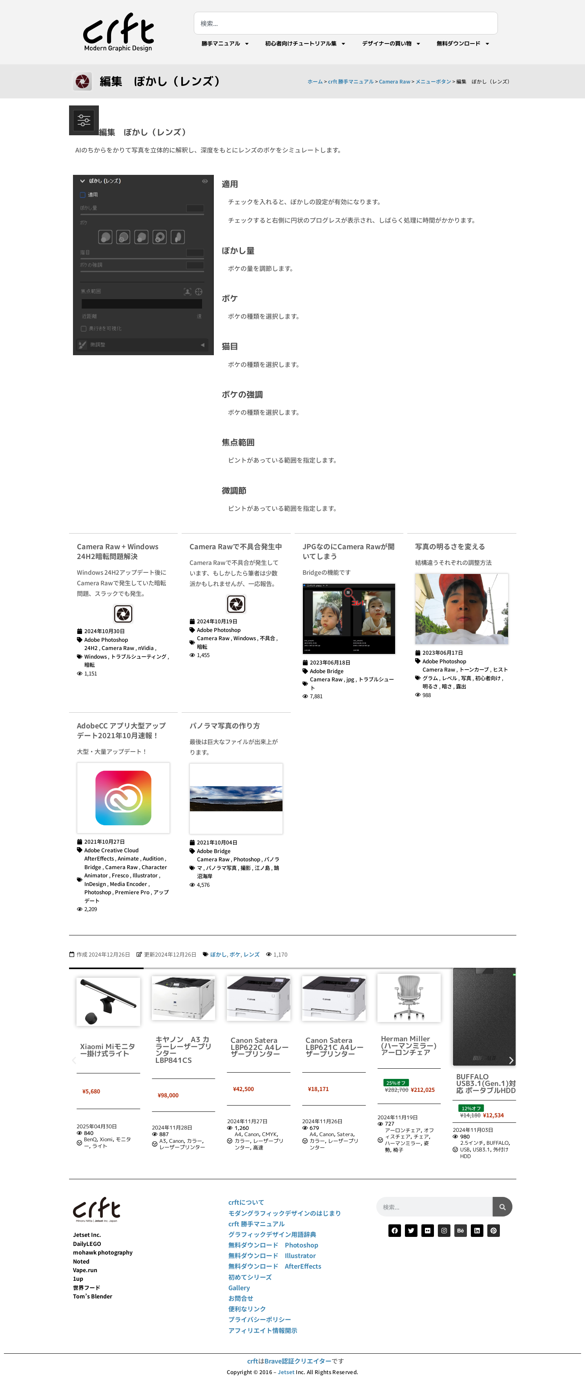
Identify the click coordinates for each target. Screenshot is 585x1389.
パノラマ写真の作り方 (225, 725)
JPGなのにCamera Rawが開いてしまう (349, 551)
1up (78, 1278)
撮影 (246, 868)
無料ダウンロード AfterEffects (274, 1266)
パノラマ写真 (221, 868)
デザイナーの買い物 (391, 43)
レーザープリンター (258, 1147)
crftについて (246, 1202)
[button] (74, 1061)
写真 (466, 678)
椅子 (473, 1149)
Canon (251, 1140)
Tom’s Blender (92, 1296)
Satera (420, 1134)
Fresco (120, 875)
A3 (238, 1140)
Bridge (92, 867)
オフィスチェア (484, 1133)
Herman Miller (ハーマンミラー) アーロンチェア (484, 1045)
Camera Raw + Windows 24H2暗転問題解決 (118, 551)
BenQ (165, 1139)
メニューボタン (433, 81)
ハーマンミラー (478, 1143)
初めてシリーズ (250, 1277)
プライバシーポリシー (259, 1319)
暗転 (89, 664)
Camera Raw (394, 81)
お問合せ (240, 1298)
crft (252, 1360)
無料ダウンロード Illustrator (272, 1255)
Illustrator (145, 875)
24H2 (91, 648)
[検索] (502, 1207)
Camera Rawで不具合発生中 (236, 546)
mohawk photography (103, 1252)
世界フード (86, 1287)
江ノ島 (262, 868)
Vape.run (85, 1270)
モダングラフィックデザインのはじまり (284, 1213)
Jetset (286, 1372)
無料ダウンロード (463, 43)
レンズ (251, 954)
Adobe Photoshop (106, 639)
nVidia (146, 648)
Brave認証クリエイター (298, 1360)
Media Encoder (128, 884)
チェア (496, 1136)
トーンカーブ (474, 669)
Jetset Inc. (87, 1234)
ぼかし (218, 954)
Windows (95, 656)
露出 (461, 686)
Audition (153, 858)
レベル (449, 678)
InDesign (95, 884)
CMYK (344, 1134)
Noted (81, 1261)
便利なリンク (247, 1308)
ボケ (235, 954)
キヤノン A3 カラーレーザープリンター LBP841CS (259, 1050)
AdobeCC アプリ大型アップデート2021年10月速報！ (121, 730)
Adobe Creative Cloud (111, 850)
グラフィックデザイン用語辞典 (272, 1234)
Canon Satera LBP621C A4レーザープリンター (410, 1047)
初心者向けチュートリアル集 (305, 43)
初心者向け (488, 678)
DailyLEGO (87, 1243)
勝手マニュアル (226, 43)
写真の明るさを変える (450, 546)
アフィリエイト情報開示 (262, 1330)
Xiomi (181, 1139)
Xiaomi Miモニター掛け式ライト (183, 1050)
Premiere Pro (132, 892)
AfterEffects (99, 858)
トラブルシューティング (138, 656)
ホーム (315, 81)
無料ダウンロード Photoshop (273, 1244)
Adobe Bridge (327, 671)
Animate (128, 858)
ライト (175, 1145)
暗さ (447, 686)
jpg (350, 679)
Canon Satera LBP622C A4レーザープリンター (335, 1047)
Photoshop (97, 892)
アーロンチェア (478, 1130)
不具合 (267, 638)
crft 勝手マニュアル (351, 81)
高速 (333, 1147)
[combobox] (346, 23)
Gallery (239, 1287)
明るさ (430, 686)
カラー (269, 1140)
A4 (313, 1134)
